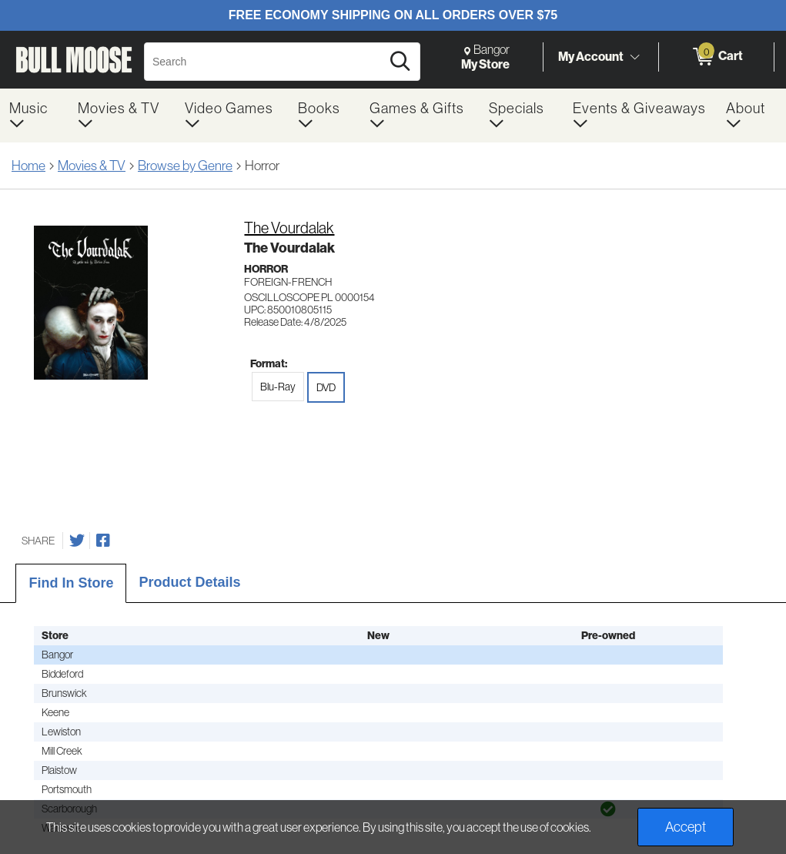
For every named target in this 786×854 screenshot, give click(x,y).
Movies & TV (91, 165)
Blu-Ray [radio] (278, 386)
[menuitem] (34, 115)
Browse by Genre (185, 165)
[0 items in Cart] (716, 57)
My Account (591, 56)
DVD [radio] (326, 387)
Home (28, 165)
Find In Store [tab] (70, 583)
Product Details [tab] (189, 582)
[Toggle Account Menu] (634, 58)
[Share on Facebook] (103, 540)
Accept (685, 827)
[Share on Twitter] (77, 540)
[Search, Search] (265, 61)
